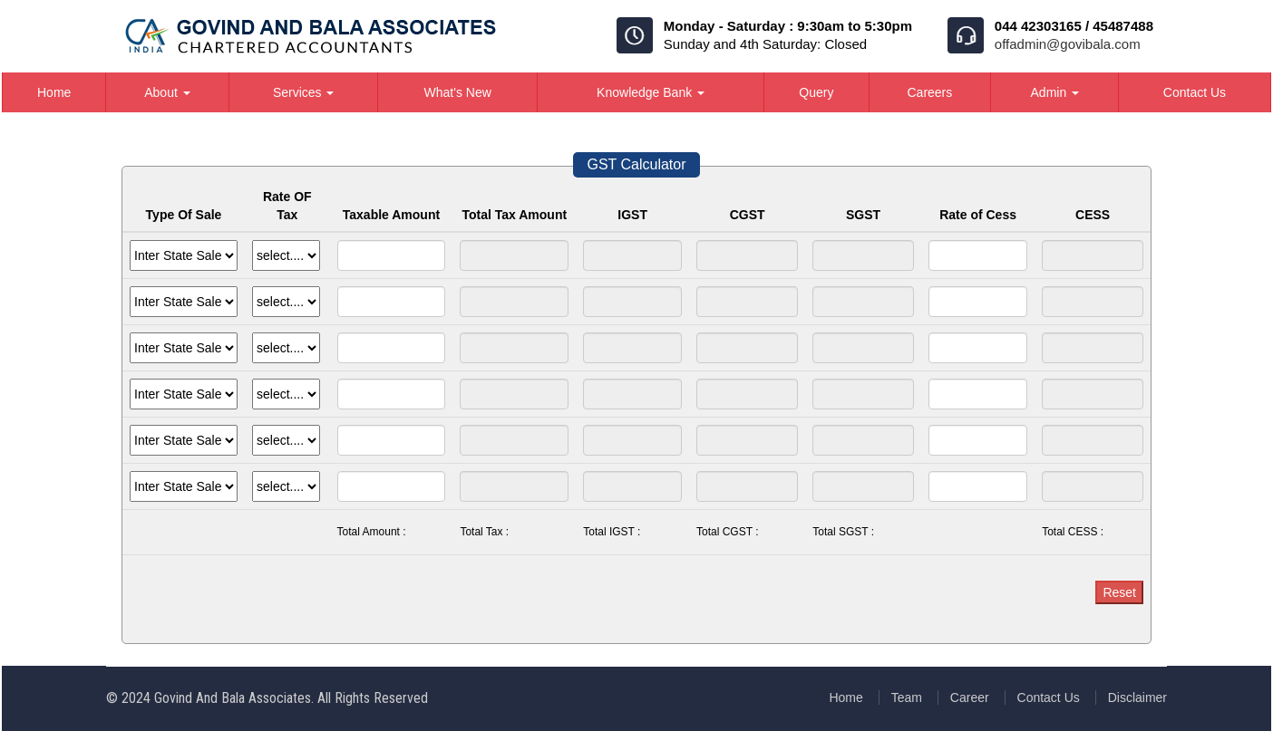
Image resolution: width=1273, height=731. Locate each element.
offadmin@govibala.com (1068, 44)
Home (54, 92)
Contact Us (1194, 92)
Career (969, 697)
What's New (457, 92)
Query (816, 92)
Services (304, 92)
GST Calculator (636, 164)
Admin (1055, 92)
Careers (929, 92)
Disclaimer (1137, 697)
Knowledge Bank (651, 92)
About (166, 92)
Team (906, 697)
